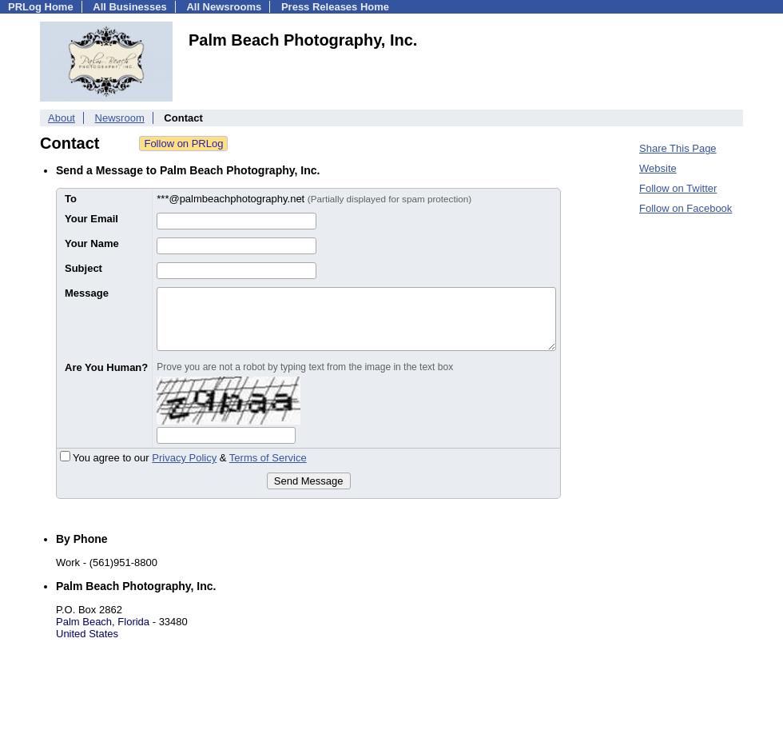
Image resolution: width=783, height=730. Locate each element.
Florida (133, 622)
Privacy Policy (184, 458)
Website (658, 168)
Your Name (92, 243)
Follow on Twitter (678, 188)
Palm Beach (84, 622)
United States (87, 634)
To (71, 199)
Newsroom (120, 118)
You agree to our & (183, 458)
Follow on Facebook (685, 208)
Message (87, 293)
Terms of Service (268, 458)
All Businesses (130, 7)
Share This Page (678, 148)
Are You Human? (106, 367)
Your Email (91, 219)
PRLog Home (41, 7)
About (61, 118)
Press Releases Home (335, 7)
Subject (83, 268)
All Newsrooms (223, 7)
